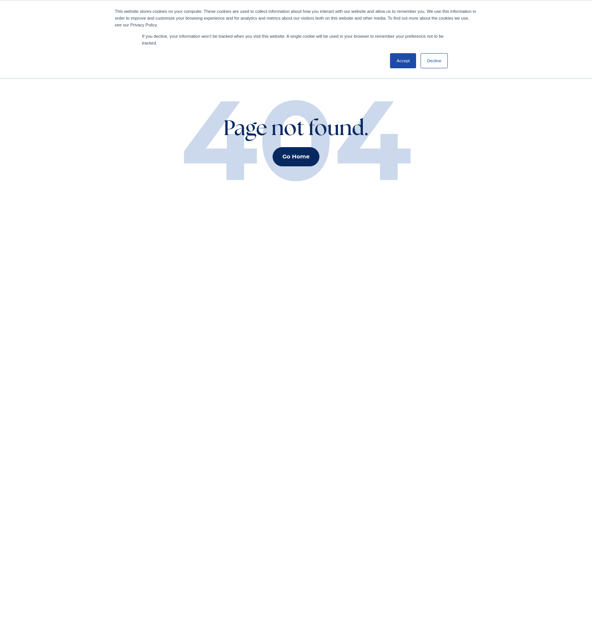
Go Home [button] (296, 156)
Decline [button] (434, 60)
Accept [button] (403, 60)
